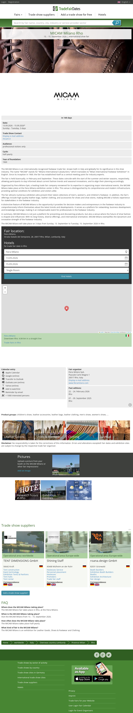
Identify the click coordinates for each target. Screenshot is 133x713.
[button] (66, 308)
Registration (13, 2)
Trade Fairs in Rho (12, 342)
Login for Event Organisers (81, 710)
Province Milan (78, 642)
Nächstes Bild (42, 542)
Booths (93, 574)
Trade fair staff (53, 579)
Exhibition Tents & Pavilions (16, 574)
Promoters (51, 576)
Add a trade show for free (76, 14)
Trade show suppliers (41, 14)
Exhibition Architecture (100, 576)
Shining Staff (55, 561)
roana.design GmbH (103, 561)
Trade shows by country (28, 667)
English (126, 2)
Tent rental (8, 579)
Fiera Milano (9, 335)
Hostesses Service (55, 569)
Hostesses (51, 574)
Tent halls (7, 576)
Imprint (72, 695)
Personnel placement (56, 572)
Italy (32, 642)
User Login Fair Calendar (80, 705)
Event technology (11, 572)
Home (5, 642)
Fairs (18, 14)
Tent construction (11, 569)
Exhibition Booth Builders (101, 572)
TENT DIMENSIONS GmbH (20, 561)
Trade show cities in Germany (31, 672)
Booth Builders (97, 569)
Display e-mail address (13, 136)
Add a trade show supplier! (15, 593)
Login (3, 2)
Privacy (72, 691)
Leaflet (101, 332)
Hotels (102, 14)
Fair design (95, 579)
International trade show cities (31, 677)
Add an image (24, 470)
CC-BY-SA (128, 332)
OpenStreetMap (115, 332)
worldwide (19, 642)
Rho (93, 642)
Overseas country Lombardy (52, 642)
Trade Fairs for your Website (81, 700)
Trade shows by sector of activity (32, 662)
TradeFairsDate (66, 8)
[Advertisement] (66, 62)
